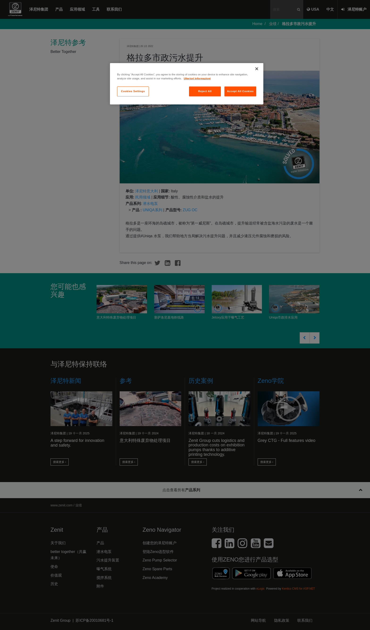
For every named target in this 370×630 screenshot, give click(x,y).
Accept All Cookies (240, 91)
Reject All (205, 91)
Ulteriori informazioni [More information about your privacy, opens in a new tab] (197, 78)
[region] (186, 83)
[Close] (257, 69)
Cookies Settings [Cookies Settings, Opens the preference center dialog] (133, 91)
